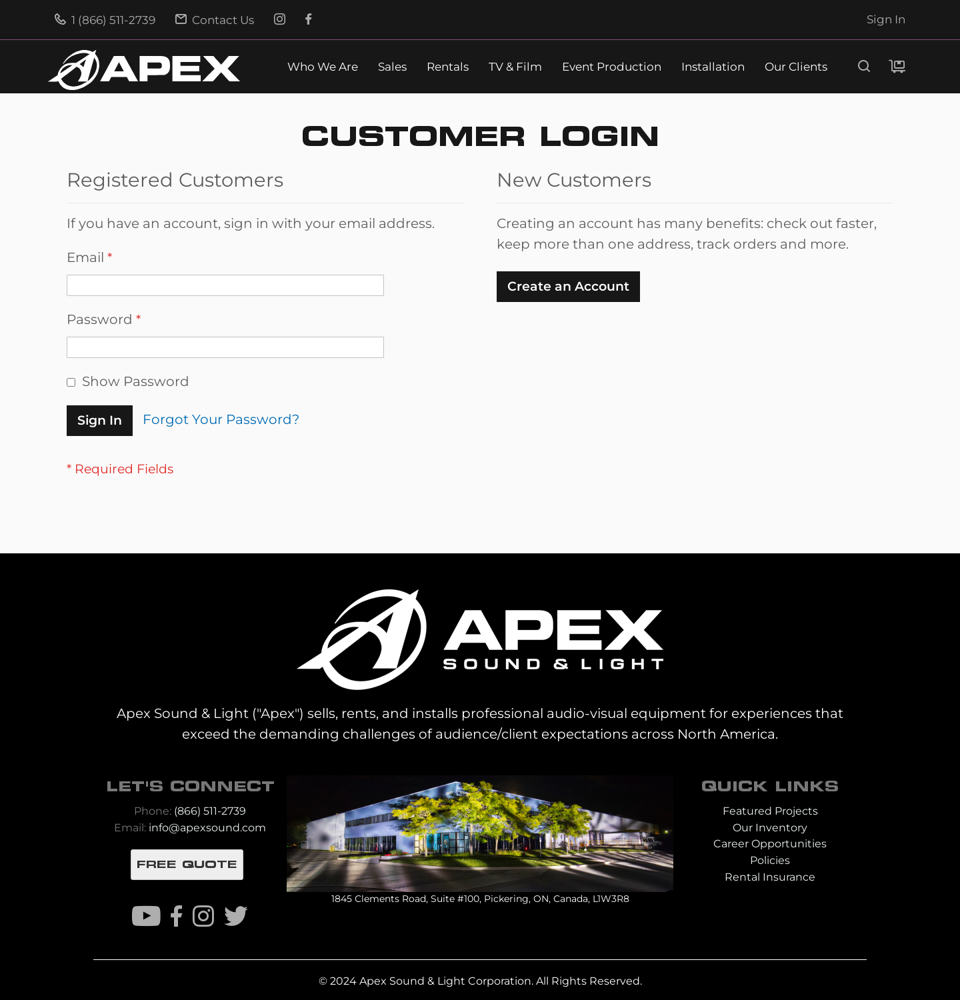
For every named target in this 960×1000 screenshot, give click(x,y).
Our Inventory (770, 827)
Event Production (611, 67)
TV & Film (515, 67)
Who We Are (322, 67)
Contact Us (214, 20)
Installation (713, 67)
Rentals (448, 67)
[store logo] (144, 70)
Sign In (886, 19)
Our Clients (796, 67)
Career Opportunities (770, 843)
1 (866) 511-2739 (105, 20)
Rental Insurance (770, 877)
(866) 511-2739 (210, 811)
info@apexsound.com (207, 827)
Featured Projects (770, 811)
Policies (770, 860)
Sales (392, 67)
